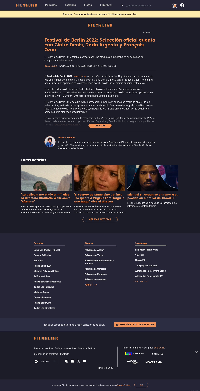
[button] (54, 362)
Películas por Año (42, 303)
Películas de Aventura (95, 279)
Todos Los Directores (44, 308)
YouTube (139, 255)
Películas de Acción (94, 250)
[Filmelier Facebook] (72, 361)
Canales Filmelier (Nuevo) (47, 250)
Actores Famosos (42, 297)
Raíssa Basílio (50, 66)
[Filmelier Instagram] (66, 361)
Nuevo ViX (140, 260)
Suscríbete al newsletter (135, 324)
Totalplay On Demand (146, 265)
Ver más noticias (100, 219)
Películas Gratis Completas (47, 281)
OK (141, 385)
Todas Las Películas (44, 287)
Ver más (90, 284)
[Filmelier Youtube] (84, 361)
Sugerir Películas (42, 255)
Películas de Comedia (95, 269)
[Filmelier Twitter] (78, 361)
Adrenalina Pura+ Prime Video (150, 271)
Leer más (100, 125)
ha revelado (79, 76)
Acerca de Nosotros (43, 348)
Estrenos (38, 260)
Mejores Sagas (41, 292)
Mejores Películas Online (46, 271)
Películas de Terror (94, 255)
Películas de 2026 (43, 266)
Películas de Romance (95, 274)
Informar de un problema (46, 353)
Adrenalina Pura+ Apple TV (149, 276)
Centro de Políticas (123, 385)
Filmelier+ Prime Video (146, 249)
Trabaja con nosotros (65, 348)
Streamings (141, 243)
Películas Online (42, 276)
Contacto (64, 353)
